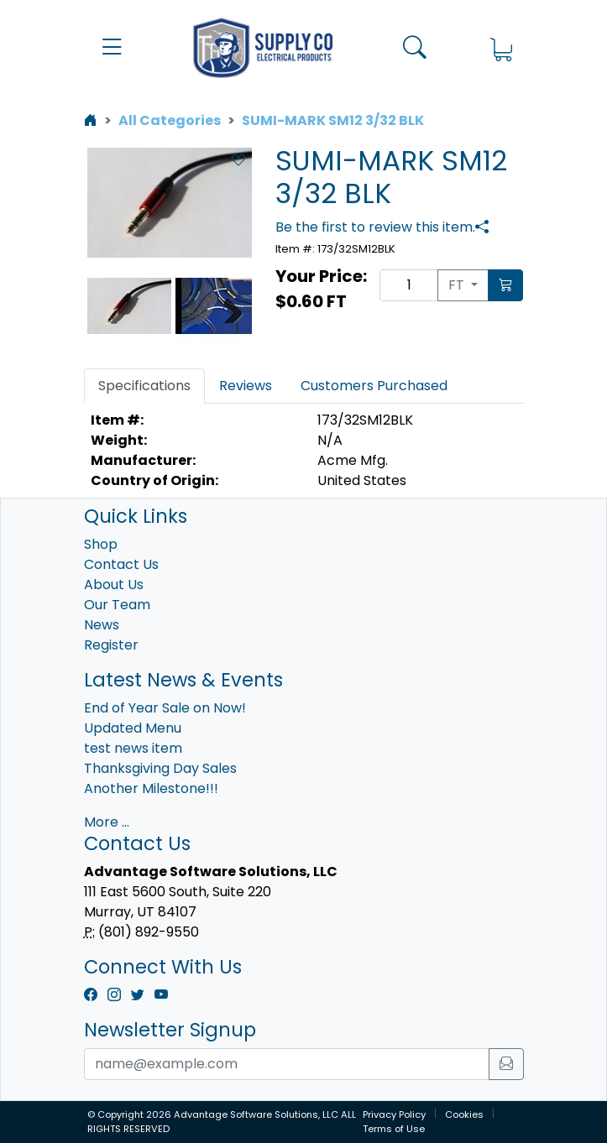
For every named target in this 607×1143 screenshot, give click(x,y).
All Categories (169, 120)
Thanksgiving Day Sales (160, 768)
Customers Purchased (374, 385)
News (101, 624)
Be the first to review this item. (375, 227)
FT (458, 285)
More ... (106, 822)
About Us (114, 584)
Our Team (117, 604)
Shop (101, 544)
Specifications (144, 385)
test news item (133, 748)
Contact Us (121, 564)
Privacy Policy (394, 1114)
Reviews (245, 385)
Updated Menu (132, 728)
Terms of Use (394, 1128)
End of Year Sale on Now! (165, 708)
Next (226, 306)
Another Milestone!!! (151, 788)
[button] (112, 47)
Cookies (464, 1114)
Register (111, 645)
